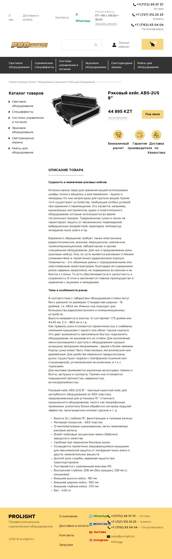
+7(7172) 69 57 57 (150, 4)
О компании (68, 516)
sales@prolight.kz (123, 536)
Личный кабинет (124, 45)
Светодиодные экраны (121, 65)
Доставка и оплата (31, 18)
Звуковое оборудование (95, 65)
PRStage (117, 542)
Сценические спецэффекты (44, 65)
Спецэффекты (22, 112)
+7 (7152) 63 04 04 (149, 25)
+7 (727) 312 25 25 (149, 15)
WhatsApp (83, 21)
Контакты (62, 18)
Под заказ (152, 114)
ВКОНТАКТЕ (102, 524)
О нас (11, 18)
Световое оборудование (19, 65)
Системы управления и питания (68, 65)
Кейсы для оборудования (147, 65)
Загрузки (66, 545)
